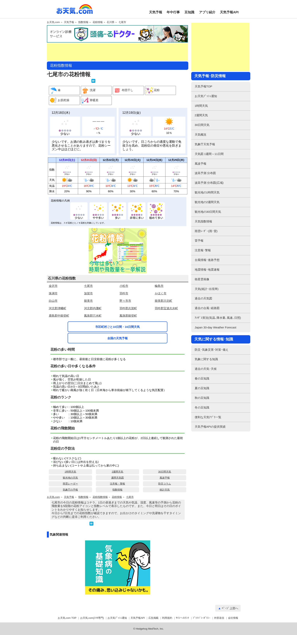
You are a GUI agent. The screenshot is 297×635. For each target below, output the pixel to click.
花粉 (152, 90)
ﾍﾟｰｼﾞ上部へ (230, 608)
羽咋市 (124, 293)
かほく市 (160, 293)
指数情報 (83, 22)
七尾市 (122, 22)
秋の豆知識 (202, 397)
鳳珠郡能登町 (128, 315)
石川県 (110, 22)
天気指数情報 (203, 221)
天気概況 (200, 134)
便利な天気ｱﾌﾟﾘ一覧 (208, 417)
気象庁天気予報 (205, 144)
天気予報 (155, 12)
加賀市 (88, 293)
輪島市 (159, 285)
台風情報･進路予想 (207, 260)
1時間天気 (70, 471)
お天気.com (75, 11)
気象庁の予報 (70, 489)
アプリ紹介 (207, 12)
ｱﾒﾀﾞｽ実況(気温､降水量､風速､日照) (218, 317)
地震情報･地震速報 (207, 269)
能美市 (88, 300)
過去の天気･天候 (206, 368)
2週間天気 (117, 471)
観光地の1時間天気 (207, 192)
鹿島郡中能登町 (59, 315)
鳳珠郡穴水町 (93, 315)
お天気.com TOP (67, 617)
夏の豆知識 (202, 388)
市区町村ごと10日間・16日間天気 (117, 326)
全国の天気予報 (117, 338)
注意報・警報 (117, 483)
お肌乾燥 (59, 100)
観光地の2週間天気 (207, 202)
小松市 (124, 285)
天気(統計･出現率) (207, 289)
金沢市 (53, 285)
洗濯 (88, 90)
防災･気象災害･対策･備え (211, 349)
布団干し (123, 90)
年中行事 (173, 12)
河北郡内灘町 (93, 308)
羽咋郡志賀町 (128, 308)
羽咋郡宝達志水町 (166, 308)
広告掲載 (153, 617)
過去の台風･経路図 (207, 308)
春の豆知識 (202, 378)
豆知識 (189, 12)
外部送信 (219, 617)
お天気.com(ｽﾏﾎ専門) (92, 617)
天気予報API (229, 12)
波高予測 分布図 (205, 173)
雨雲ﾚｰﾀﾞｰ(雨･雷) (206, 231)
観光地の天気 (70, 477)
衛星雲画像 (202, 279)
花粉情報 (98, 22)
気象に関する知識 (206, 359)
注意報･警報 (203, 250)
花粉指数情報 (100, 497)
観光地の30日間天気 (208, 211)
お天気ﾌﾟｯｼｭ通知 (206, 96)
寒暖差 (89, 100)
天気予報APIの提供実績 (210, 426)
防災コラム (164, 483)
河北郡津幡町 (57, 308)
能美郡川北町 (163, 300)
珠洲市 (53, 293)
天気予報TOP (203, 86)
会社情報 (233, 617)
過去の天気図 (203, 298)
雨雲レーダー (70, 483)
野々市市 (125, 300)
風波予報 (165, 477)
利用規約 (167, 617)
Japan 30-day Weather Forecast (215, 327)
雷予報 (199, 240)
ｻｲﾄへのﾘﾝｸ (182, 617)
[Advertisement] (117, 52)
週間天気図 (117, 477)
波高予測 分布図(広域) (209, 182)
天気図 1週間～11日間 (209, 154)
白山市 (53, 300)
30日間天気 (164, 471)
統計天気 (165, 489)
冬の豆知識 (202, 407)
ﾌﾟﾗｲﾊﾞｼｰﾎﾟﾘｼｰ (201, 617)
